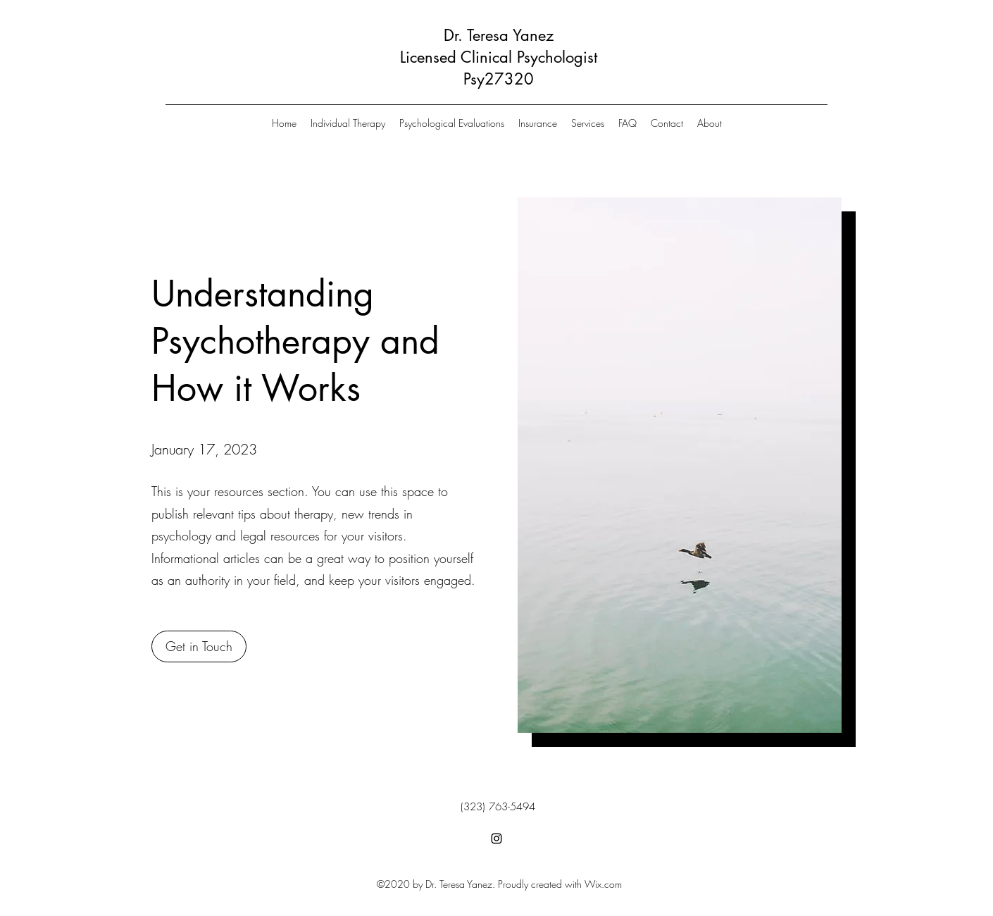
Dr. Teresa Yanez (499, 35)
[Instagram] (496, 838)
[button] (198, 646)
